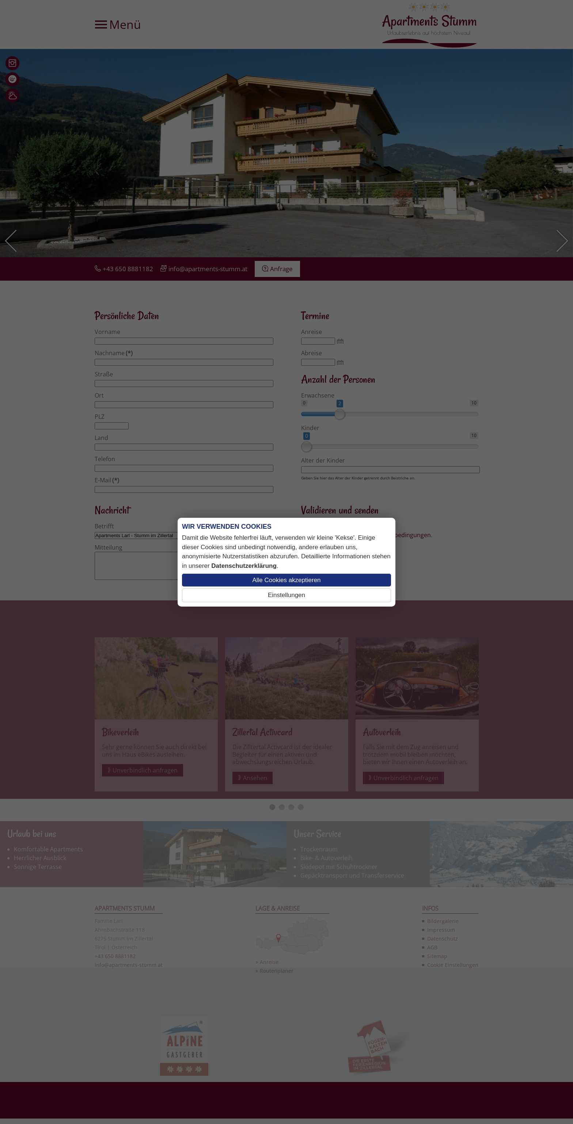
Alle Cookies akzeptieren (286, 580)
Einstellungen (286, 595)
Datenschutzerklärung (244, 565)
